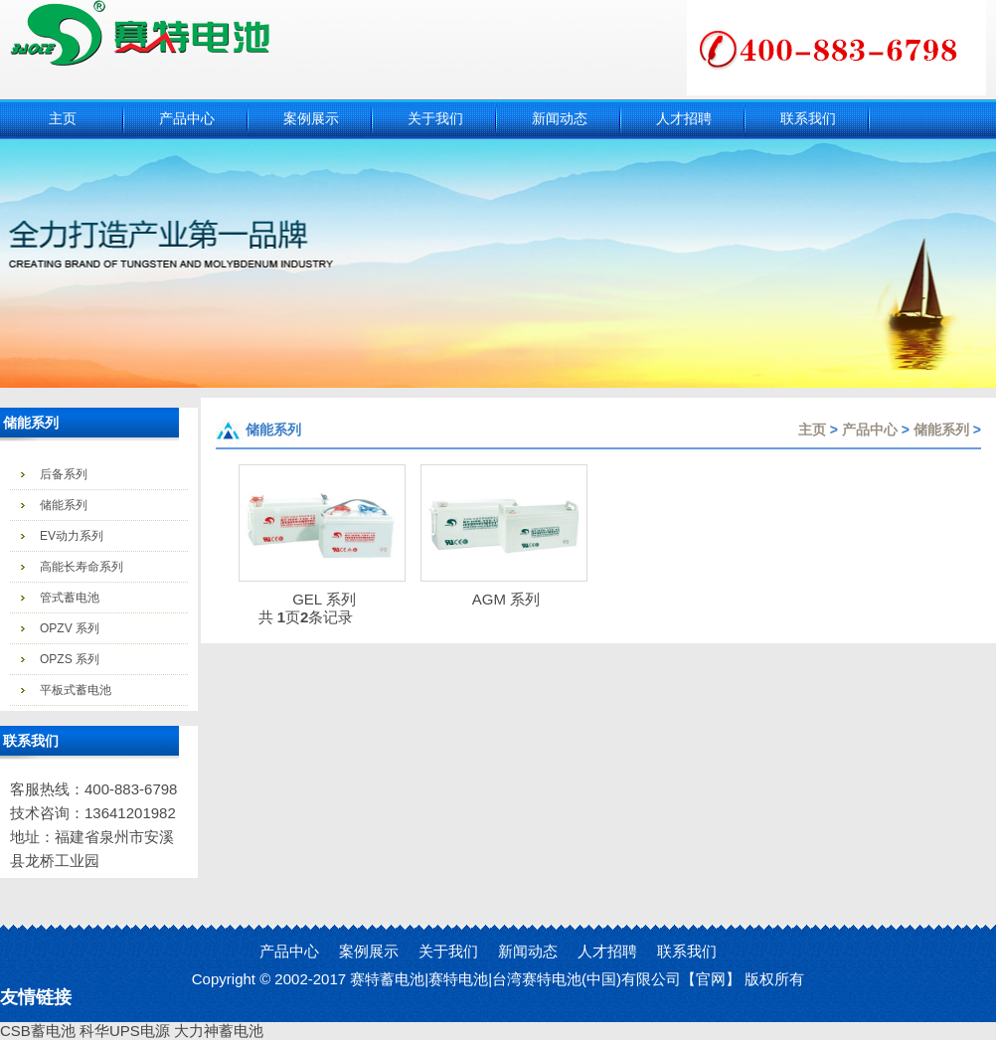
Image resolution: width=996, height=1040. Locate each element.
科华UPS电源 (125, 1030)
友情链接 (36, 997)
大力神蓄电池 (218, 1030)
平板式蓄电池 (75, 690)
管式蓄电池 (69, 598)
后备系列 (63, 474)
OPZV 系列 (69, 628)
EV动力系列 (71, 536)
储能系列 (63, 505)
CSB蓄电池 (38, 1030)
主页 (812, 429)
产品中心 (870, 429)
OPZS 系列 (69, 659)
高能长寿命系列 (81, 567)
